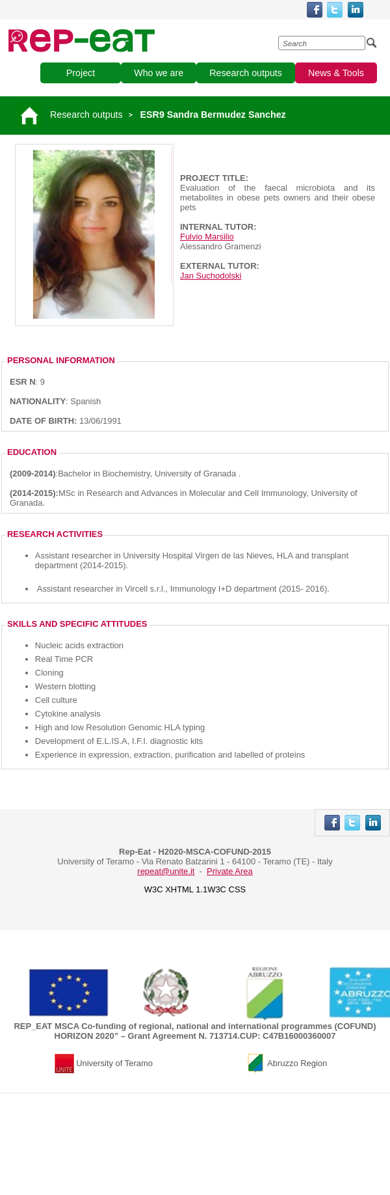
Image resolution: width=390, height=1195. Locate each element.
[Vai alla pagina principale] (31, 114)
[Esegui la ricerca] (372, 43)
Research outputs (86, 114)
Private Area (230, 871)
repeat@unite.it (165, 871)
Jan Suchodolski (210, 276)
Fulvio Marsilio (207, 236)
